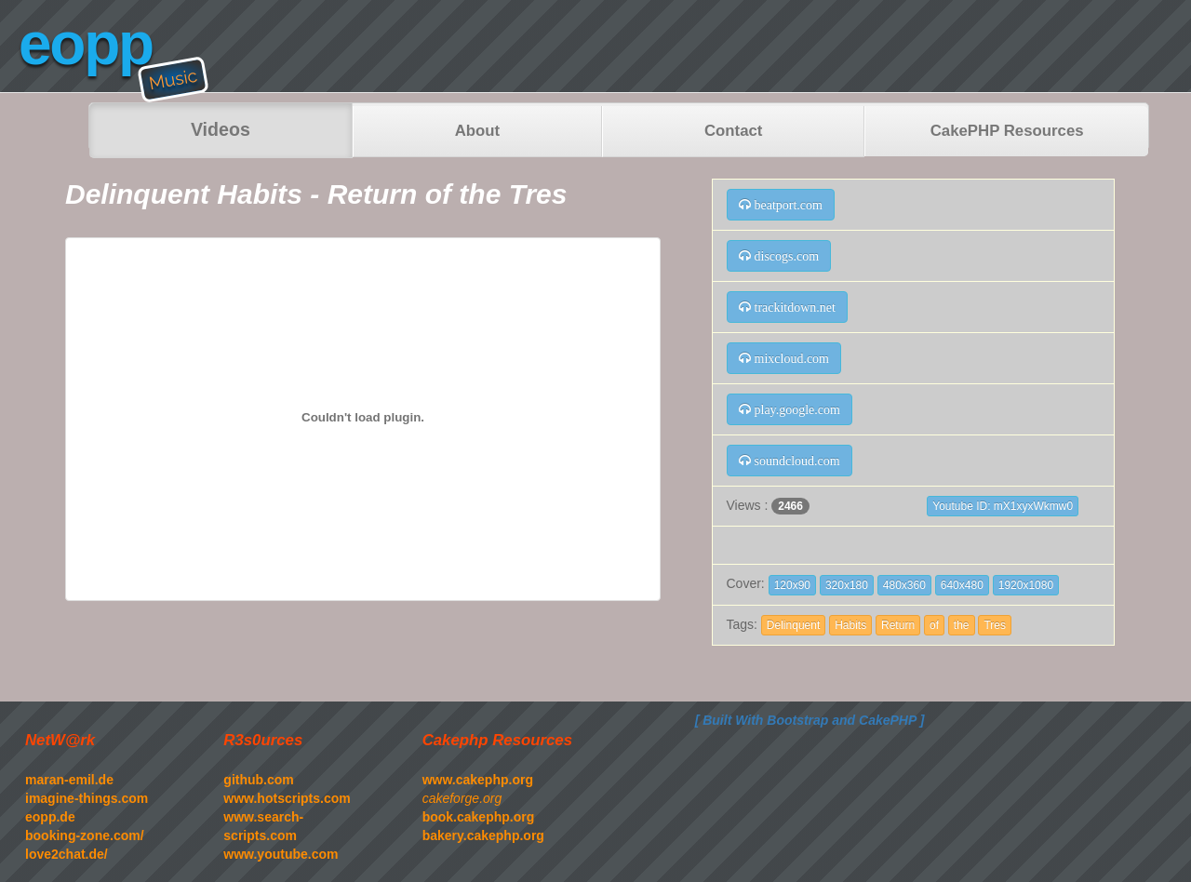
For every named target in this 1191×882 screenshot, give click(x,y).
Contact (733, 131)
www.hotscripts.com (286, 798)
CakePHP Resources (1007, 131)
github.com (258, 779)
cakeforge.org (462, 798)
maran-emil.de (69, 779)
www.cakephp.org (477, 779)
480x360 (904, 585)
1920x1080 (1025, 585)
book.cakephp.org (478, 816)
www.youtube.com (280, 854)
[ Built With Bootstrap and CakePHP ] (810, 720)
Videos (220, 129)
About (477, 131)
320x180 (846, 585)
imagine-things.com (86, 798)
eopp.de (50, 816)
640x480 (962, 585)
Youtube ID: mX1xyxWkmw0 (1002, 506)
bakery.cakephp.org (483, 835)
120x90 (792, 585)
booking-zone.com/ (84, 835)
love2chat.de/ (66, 854)
